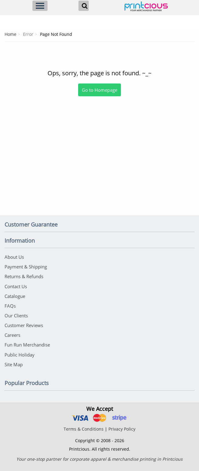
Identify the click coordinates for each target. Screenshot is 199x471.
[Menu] (40, 6)
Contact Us (16, 285)
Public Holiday (20, 351)
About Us (14, 257)
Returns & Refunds (24, 275)
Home (10, 34)
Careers (12, 332)
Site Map (14, 360)
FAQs (10, 304)
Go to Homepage (99, 90)
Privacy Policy (121, 425)
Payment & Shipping (26, 266)
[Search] (83, 6)
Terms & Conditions (84, 425)
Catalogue (15, 294)
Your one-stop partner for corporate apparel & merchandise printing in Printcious (99, 455)
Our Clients (16, 313)
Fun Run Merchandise (27, 341)
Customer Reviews (24, 322)
